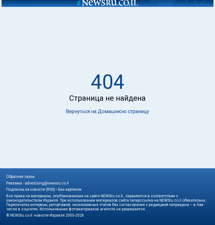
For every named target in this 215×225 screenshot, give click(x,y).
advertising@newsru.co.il (47, 183)
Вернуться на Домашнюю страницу (107, 111)
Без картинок (69, 189)
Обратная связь (20, 177)
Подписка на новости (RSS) (30, 189)
